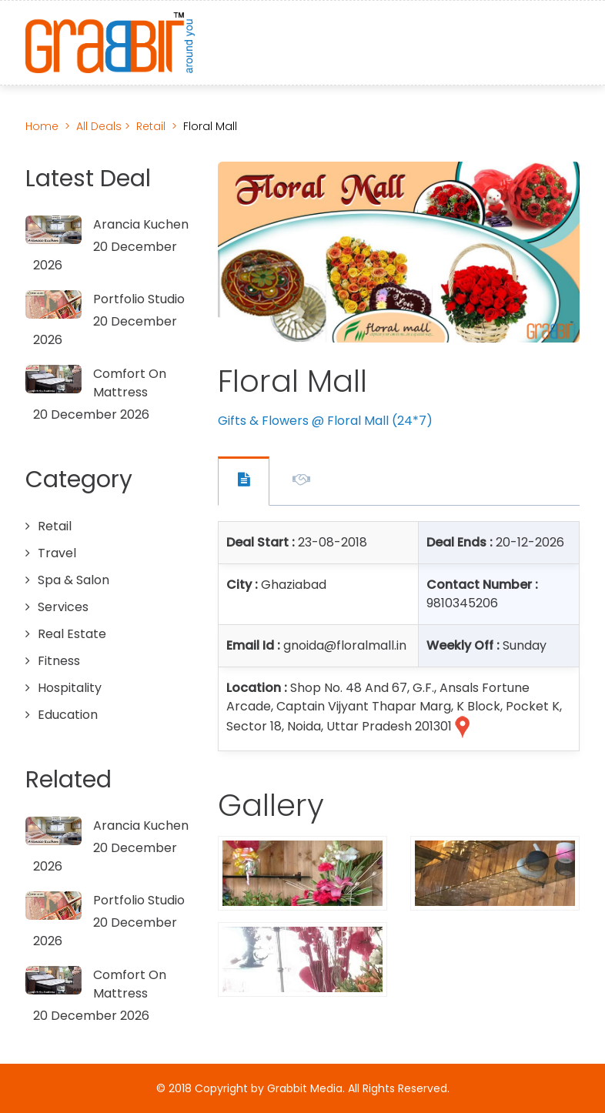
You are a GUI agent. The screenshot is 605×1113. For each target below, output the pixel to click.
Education (68, 715)
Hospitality (70, 688)
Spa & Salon (73, 580)
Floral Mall (210, 126)
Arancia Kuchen (141, 224)
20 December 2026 (91, 414)
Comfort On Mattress (129, 383)
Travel (57, 553)
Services (63, 607)
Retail (150, 126)
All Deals (100, 126)
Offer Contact (243, 481)
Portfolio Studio (139, 299)
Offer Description (301, 482)
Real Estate (72, 634)
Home (41, 126)
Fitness (59, 661)
